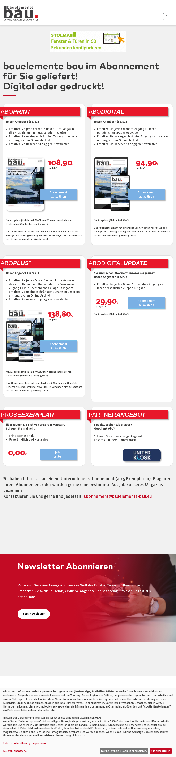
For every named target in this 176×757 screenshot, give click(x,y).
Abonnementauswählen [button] (58, 194)
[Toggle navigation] (166, 16)
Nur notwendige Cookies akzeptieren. (124, 750)
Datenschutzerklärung (16, 743)
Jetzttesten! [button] (58, 454)
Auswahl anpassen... (15, 750)
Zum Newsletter (34, 614)
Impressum (39, 743)
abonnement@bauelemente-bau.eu (117, 496)
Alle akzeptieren (160, 750)
